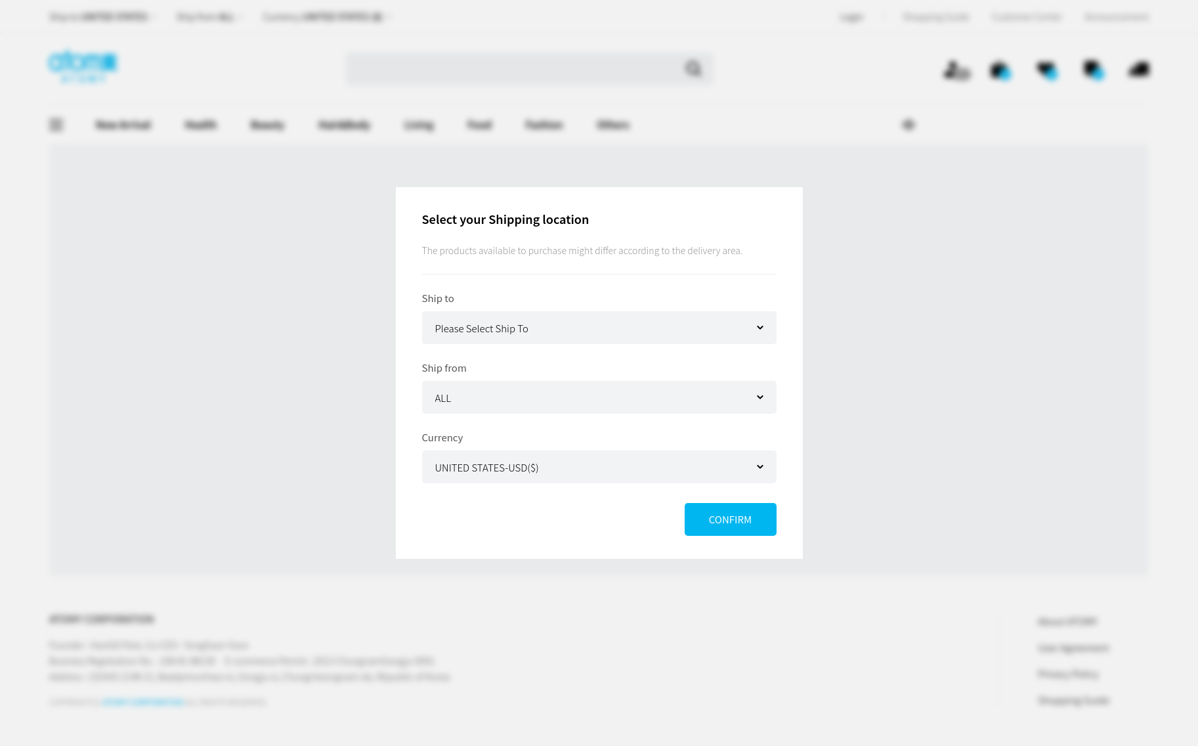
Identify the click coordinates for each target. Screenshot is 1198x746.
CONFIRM (730, 519)
